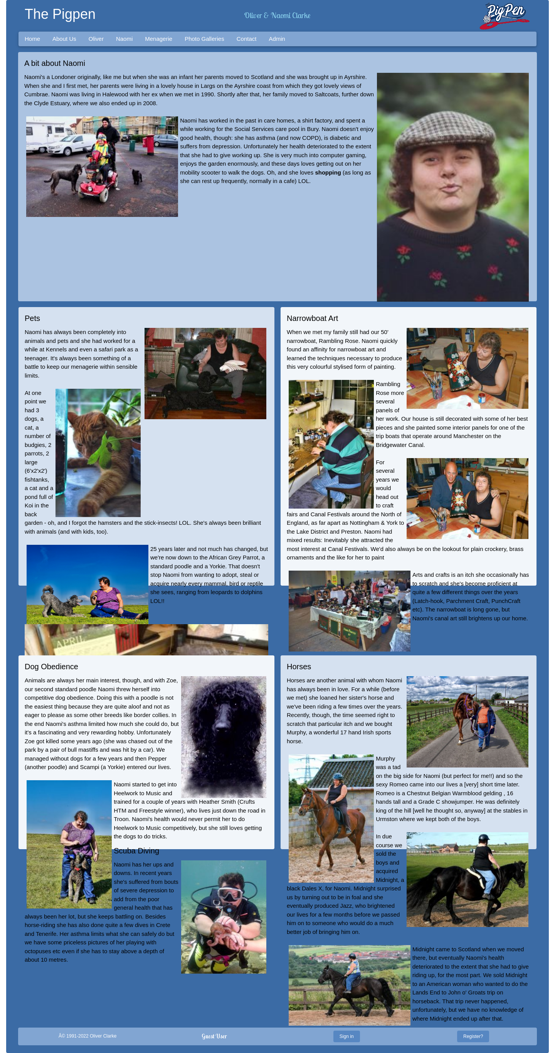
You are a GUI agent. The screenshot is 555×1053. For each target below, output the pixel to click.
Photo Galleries (204, 38)
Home (32, 38)
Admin (277, 38)
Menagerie (158, 38)
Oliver (96, 38)
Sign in (347, 1036)
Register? (473, 1036)
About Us (64, 38)
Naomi (124, 38)
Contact (247, 38)
